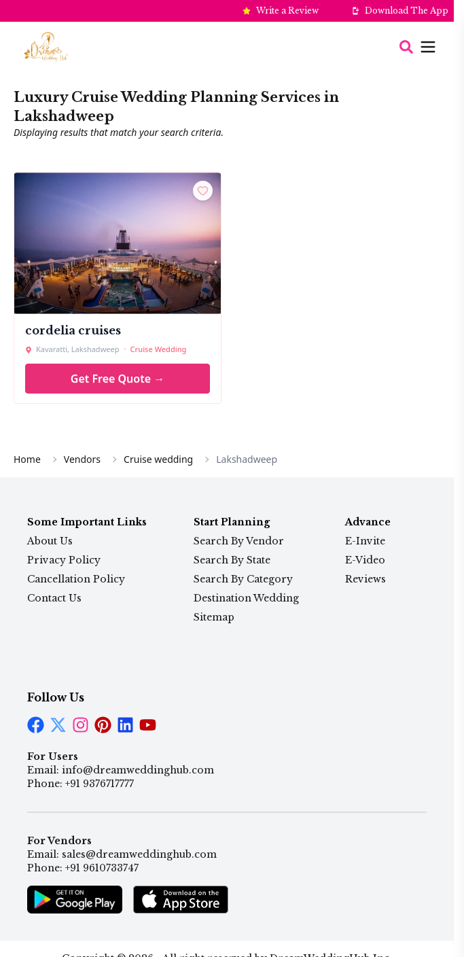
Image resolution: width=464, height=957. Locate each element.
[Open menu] (418, 46)
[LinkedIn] (102, 724)
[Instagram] (80, 724)
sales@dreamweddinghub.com (139, 854)
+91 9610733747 (102, 868)
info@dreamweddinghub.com (138, 770)
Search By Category (243, 579)
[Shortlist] (203, 191)
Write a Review (287, 10)
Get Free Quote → (117, 378)
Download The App (406, 10)
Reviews (365, 579)
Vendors (82, 459)
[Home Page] (45, 46)
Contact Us (54, 598)
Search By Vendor (239, 541)
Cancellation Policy (76, 579)
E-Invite (365, 541)
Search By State (232, 560)
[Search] (406, 47)
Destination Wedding (246, 598)
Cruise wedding (158, 459)
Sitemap (214, 617)
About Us (50, 541)
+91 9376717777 (99, 784)
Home (27, 459)
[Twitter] (58, 724)
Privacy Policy (64, 560)
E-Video (365, 560)
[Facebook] (35, 724)
